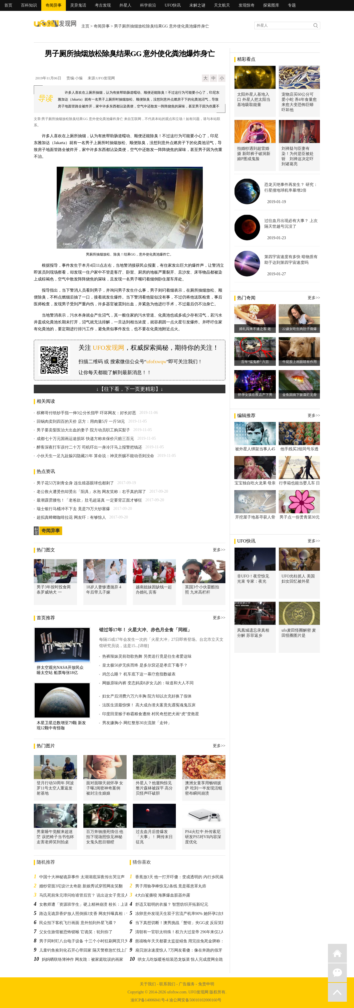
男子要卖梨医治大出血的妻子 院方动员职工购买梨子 (83, 430)
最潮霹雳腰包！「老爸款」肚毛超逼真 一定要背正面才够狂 (89, 500)
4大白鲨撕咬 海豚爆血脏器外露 (162, 895)
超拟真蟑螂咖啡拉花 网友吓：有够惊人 (71, 517)
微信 (337, 972)
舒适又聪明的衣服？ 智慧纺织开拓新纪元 (172, 904)
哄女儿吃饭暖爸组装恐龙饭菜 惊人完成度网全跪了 (182, 959)
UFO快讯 (173, 5)
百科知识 (29, 5)
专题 (292, 5)
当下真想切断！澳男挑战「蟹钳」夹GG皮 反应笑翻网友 (184, 923)
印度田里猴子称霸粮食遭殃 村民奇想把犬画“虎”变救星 (150, 714)
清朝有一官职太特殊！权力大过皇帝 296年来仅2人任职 (184, 932)
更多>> (219, 550)
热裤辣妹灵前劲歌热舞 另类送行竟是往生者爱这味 (147, 656)
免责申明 (206, 984)
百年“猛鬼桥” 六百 (255, 362)
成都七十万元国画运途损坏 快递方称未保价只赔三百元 (85, 439)
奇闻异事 (54, 5)
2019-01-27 (276, 274)
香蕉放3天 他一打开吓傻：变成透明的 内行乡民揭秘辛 (183, 877)
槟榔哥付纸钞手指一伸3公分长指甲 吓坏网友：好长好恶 (86, 413)
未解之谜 (197, 5)
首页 (8, 5)
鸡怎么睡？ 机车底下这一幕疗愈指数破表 (139, 674)
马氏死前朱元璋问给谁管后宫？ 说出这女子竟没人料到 (88, 895)
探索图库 (271, 5)
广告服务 (187, 984)
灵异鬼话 (78, 5)
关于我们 (148, 984)
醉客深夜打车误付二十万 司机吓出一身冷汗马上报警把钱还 (89, 447)
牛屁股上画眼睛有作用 (299, 362)
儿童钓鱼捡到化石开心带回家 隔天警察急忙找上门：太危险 (92, 950)
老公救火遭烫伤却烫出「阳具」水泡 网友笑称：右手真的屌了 (91, 492)
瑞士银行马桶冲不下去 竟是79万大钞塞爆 (73, 509)
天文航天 (222, 5)
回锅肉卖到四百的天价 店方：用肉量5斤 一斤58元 (81, 421)
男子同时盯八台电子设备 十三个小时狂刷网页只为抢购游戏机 (94, 941)
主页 (85, 26)
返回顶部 (337, 992)
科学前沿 (148, 5)
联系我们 (167, 984)
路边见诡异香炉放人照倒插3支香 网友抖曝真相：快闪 (87, 913)
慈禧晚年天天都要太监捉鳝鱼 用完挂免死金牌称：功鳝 (184, 941)
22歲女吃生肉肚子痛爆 (299, 329)
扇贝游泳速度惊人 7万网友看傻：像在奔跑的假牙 (179, 950)
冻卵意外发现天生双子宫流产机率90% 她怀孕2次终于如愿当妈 (190, 913)
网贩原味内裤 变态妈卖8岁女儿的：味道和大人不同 (148, 683)
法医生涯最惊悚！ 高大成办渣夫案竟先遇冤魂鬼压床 (149, 705)
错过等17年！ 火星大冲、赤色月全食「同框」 (145, 629)
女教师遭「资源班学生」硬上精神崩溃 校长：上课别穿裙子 (92, 904)
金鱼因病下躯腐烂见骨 (299, 395)
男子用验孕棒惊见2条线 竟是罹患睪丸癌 (170, 886)
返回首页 (337, 953)
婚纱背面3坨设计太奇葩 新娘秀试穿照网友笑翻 (81, 886)
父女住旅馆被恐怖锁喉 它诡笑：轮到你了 (76, 932)
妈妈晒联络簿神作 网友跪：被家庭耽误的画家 (82, 959)
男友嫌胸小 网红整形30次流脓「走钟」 (137, 723)
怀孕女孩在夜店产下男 (255, 395)
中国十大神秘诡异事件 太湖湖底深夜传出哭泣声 (82, 877)
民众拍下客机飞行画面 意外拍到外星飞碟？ (78, 923)
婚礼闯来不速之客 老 (255, 329)
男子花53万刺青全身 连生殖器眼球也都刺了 (75, 483)
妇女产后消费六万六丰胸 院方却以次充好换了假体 (147, 696)
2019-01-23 (276, 238)
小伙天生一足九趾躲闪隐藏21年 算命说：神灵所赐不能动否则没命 (95, 456)
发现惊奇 (247, 5)
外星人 (125, 5)
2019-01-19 (276, 202)
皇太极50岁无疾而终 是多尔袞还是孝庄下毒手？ (145, 665)
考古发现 (103, 5)
